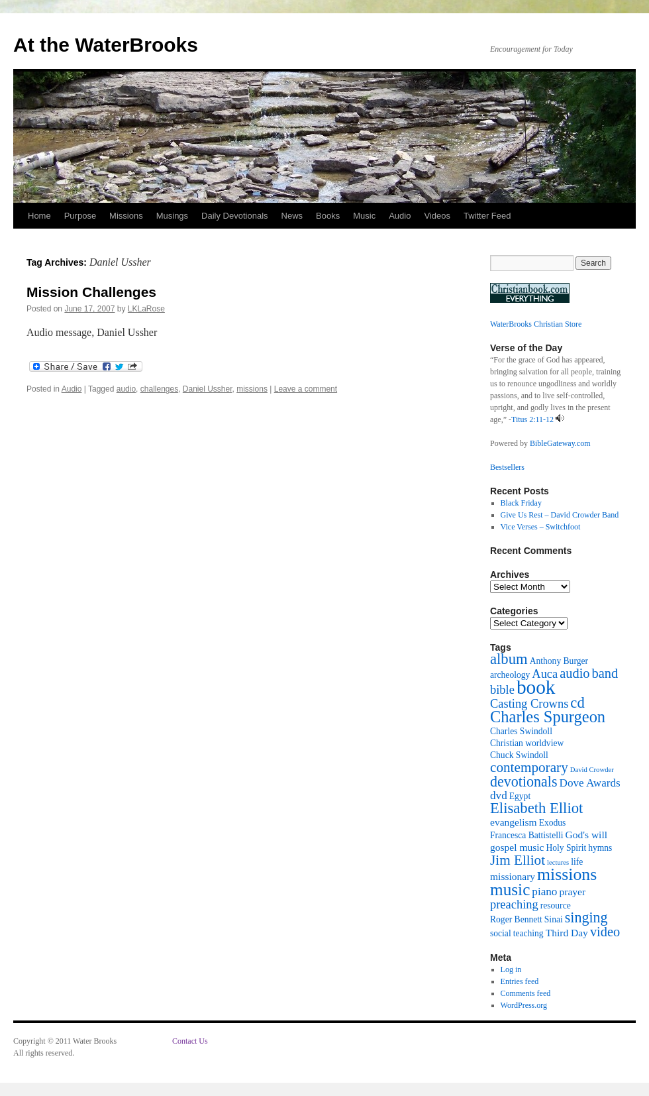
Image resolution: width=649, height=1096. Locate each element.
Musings (172, 216)
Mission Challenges (91, 292)
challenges (159, 389)
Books (328, 216)
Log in (511, 969)
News (292, 216)
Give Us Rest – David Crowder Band (560, 515)
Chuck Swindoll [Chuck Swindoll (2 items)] (519, 755)
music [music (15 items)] (510, 889)
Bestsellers (507, 467)
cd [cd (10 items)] (577, 702)
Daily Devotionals (234, 216)
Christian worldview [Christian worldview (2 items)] (527, 743)
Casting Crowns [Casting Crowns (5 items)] (529, 703)
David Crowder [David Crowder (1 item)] (592, 769)
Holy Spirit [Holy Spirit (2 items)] (566, 848)
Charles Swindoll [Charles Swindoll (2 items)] (521, 731)
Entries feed (520, 981)
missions (252, 389)
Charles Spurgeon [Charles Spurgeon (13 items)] (547, 717)
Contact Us (190, 1041)
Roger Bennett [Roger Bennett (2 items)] (516, 919)
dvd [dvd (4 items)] (498, 795)
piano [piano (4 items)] (544, 891)
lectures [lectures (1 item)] (558, 862)
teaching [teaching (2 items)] (528, 933)
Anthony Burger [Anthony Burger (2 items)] (559, 661)
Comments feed (526, 993)
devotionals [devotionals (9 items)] (524, 781)
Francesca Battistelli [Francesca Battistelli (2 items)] (526, 835)
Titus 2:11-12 (532, 419)
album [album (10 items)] (509, 659)
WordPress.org (524, 1005)
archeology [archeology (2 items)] (510, 675)
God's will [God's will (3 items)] (586, 834)
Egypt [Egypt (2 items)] (519, 796)
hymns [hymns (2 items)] (600, 848)
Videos (437, 216)
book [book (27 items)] (536, 687)
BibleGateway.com (560, 443)
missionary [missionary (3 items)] (512, 876)
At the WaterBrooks (105, 45)
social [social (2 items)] (500, 933)
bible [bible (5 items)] (502, 689)
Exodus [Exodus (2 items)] (552, 823)
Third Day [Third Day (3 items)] (567, 932)
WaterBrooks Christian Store (535, 324)
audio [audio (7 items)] (574, 673)
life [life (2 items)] (577, 862)
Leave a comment (305, 389)
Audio (400, 216)
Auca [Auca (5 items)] (545, 674)
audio (126, 389)
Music (364, 216)
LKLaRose (146, 308)
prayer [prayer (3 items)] (572, 891)
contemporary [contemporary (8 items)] (529, 767)
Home (39, 216)
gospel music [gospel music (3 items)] (517, 847)
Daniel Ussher (207, 389)
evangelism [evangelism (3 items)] (513, 822)
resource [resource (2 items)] (555, 905)
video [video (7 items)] (605, 931)
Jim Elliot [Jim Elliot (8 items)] (517, 860)
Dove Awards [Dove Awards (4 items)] (590, 783)
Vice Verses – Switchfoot (541, 526)
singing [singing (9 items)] (586, 917)
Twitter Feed (487, 216)
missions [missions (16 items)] (567, 874)
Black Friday (521, 503)
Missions (126, 216)
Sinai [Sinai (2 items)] (553, 919)
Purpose (80, 216)
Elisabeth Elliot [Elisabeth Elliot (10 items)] (536, 808)
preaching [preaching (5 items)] (514, 904)
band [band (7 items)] (605, 673)
